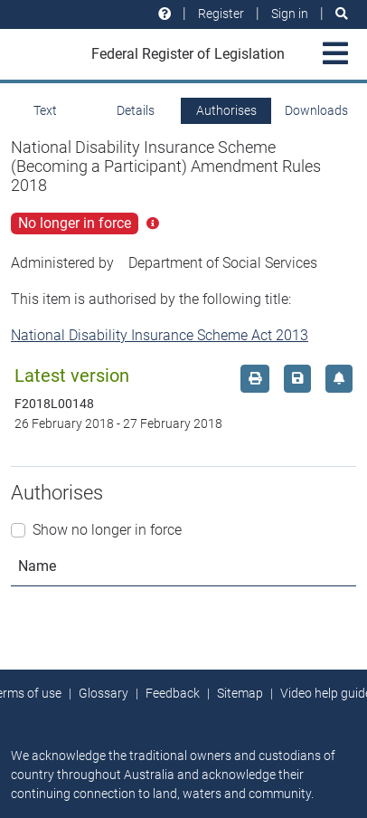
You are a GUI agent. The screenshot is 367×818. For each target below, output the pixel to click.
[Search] (341, 14)
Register (221, 13)
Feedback (173, 693)
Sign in (289, 13)
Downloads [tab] (316, 110)
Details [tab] (136, 110)
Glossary (103, 693)
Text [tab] (45, 110)
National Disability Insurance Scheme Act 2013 (159, 335)
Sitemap (240, 693)
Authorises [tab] (226, 110)
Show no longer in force (107, 529)
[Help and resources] (164, 14)
